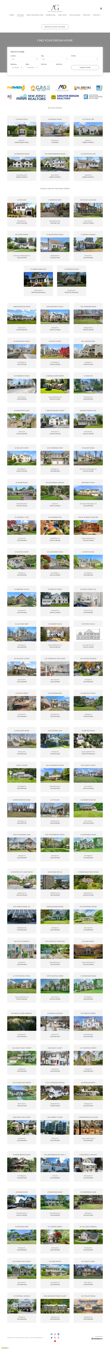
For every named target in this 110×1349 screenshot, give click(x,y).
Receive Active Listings (55, 26)
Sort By (73, 56)
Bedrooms (14, 64)
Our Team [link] (62, 15)
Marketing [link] (51, 15)
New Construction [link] (35, 15)
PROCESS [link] (86, 15)
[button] (101, 8)
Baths (27, 64)
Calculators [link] (74, 15)
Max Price (59, 64)
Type (42, 56)
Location (13, 56)
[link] (55, 8)
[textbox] (47, 67)
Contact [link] (97, 15)
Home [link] (11, 15)
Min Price (44, 64)
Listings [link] (20, 15)
